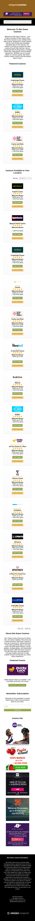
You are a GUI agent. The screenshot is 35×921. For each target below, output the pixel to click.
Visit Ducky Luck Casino (17, 685)
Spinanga (17, 78)
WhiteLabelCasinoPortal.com (17, 901)
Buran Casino (17, 476)
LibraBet (17, 349)
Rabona (17, 381)
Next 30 (27, 628)
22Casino (17, 540)
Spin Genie (17, 222)
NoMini (17, 110)
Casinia (17, 285)
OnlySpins (17, 508)
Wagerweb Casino (17, 572)
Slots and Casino (17, 142)
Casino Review (17, 95)
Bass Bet (17, 604)
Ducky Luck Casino (17, 445)
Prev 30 (20, 628)
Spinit (17, 190)
